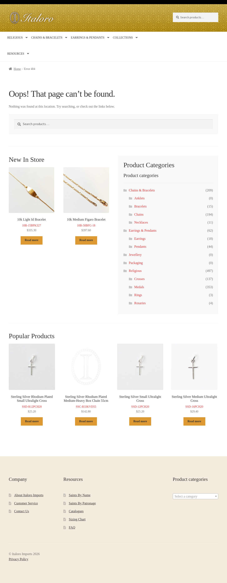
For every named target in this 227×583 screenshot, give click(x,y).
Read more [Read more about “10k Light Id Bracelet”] (31, 240)
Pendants (140, 246)
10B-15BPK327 (31, 200)
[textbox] (195, 496)
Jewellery (135, 254)
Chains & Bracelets (46, 37)
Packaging (136, 263)
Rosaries (140, 303)
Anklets (139, 198)
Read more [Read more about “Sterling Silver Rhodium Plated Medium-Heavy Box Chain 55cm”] (86, 421)
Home (17, 68)
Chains (138, 214)
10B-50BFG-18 (86, 200)
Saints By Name (79, 495)
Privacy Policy (18, 559)
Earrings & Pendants (87, 37)
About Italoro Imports (28, 495)
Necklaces (141, 222)
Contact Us (21, 511)
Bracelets (140, 206)
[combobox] (195, 496)
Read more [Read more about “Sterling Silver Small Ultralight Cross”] (140, 421)
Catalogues (76, 511)
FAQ (72, 527)
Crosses (139, 279)
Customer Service (26, 503)
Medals (139, 287)
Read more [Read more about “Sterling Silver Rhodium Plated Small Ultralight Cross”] (32, 421)
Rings (138, 295)
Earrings (139, 238)
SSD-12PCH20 (140, 379)
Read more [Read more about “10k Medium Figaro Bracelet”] (86, 240)
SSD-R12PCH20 (32, 379)
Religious (15, 37)
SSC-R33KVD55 (86, 379)
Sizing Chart (77, 519)
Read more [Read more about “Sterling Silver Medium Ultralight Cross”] (194, 421)
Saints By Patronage (82, 503)
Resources (15, 53)
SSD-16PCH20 (194, 379)
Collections (123, 37)
